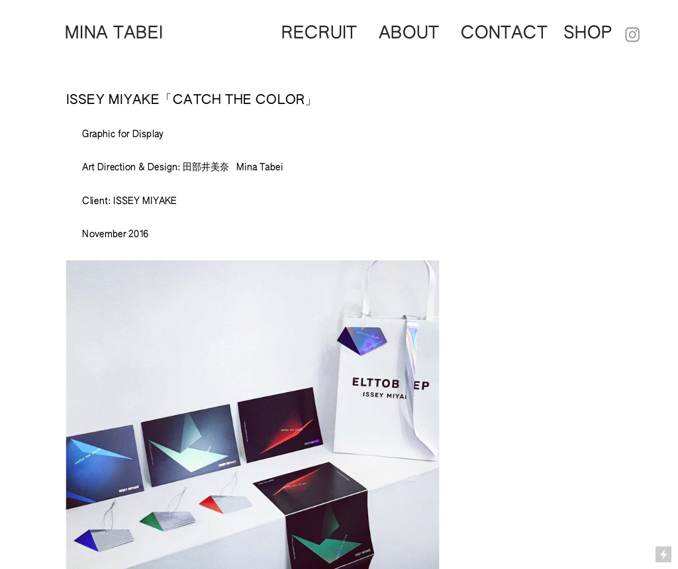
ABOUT (409, 33)
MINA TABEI (115, 33)
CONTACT (512, 33)
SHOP (588, 33)
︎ (633, 36)
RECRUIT (319, 33)
